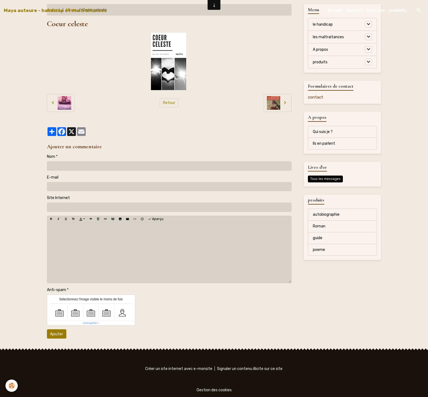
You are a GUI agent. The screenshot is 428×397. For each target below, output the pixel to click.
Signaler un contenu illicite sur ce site (250, 368)
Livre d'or (376, 10)
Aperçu (156, 219)
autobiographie (326, 214)
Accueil (334, 10)
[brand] (55, 10)
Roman (319, 226)
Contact (354, 10)
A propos (320, 49)
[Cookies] (11, 386)
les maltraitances (328, 37)
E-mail (52, 177)
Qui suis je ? (323, 131)
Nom (51, 156)
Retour (169, 102)
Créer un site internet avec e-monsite (178, 368)
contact (315, 97)
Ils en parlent (324, 143)
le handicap (323, 24)
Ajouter (56, 334)
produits (397, 10)
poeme (319, 249)
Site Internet (58, 197)
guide (317, 238)
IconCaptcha (90, 323)
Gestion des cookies (214, 390)
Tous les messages (325, 179)
